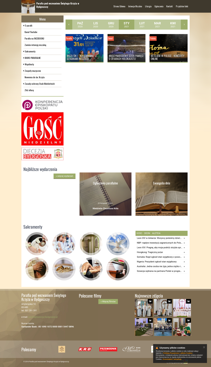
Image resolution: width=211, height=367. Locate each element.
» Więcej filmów (108, 301)
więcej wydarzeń (64, 176)
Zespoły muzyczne (32, 70)
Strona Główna (119, 5)
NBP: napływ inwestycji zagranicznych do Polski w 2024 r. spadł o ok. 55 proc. (159, 243)
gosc (139, 233)
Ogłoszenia (158, 5)
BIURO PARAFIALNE (32, 58)
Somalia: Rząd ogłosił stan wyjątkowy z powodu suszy (159, 257)
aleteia (156, 233)
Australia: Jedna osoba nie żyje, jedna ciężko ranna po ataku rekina (159, 266)
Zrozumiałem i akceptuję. (172, 359)
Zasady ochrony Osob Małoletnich (39, 83)
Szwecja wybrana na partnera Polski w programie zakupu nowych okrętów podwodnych (159, 271)
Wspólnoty (29, 64)
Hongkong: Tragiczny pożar (150, 252)
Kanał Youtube (31, 32)
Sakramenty (29, 51)
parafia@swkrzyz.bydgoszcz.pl (43, 317)
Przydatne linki (182, 5)
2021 (126, 25)
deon (147, 233)
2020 (80, 25)
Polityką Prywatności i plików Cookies (177, 353)
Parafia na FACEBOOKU (34, 38)
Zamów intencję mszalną (35, 45)
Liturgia (148, 5)
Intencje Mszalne (135, 5)
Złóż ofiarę (29, 90)
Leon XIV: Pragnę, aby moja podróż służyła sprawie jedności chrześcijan (159, 247)
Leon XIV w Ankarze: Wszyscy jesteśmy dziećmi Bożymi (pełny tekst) (159, 238)
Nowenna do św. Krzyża (35, 77)
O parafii (28, 25)
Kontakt (169, 5)
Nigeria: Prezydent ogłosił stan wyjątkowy (157, 261)
